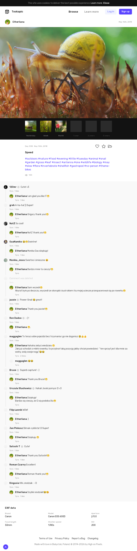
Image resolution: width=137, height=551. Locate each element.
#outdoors (31, 158)
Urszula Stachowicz (20, 388)
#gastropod (77, 165)
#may (106, 162)
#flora (36, 165)
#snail (102, 158)
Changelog (93, 538)
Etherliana (21, 196)
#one (77, 162)
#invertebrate (48, 165)
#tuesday (82, 158)
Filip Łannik (16, 410)
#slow (28, 165)
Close (106, 3)
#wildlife (86, 162)
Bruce (13, 370)
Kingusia (14, 483)
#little (72, 158)
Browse (73, 11)
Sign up (125, 11)
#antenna (67, 162)
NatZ (12, 223)
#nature (43, 158)
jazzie (12, 299)
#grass (40, 162)
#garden (30, 162)
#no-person (91, 165)
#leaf (48, 162)
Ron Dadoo (15, 318)
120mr (13, 187)
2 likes (23, 356)
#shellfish (63, 165)
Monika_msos (17, 260)
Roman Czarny (17, 464)
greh (12, 205)
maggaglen (15, 336)
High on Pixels (95, 544)
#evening (62, 158)
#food (52, 158)
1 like (17, 191)
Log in (110, 11)
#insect (56, 162)
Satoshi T (15, 446)
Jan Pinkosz (16, 428)
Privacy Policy (62, 538)
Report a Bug (78, 538)
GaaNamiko (16, 241)
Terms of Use (45, 538)
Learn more (96, 3)
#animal (93, 158)
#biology (97, 162)
